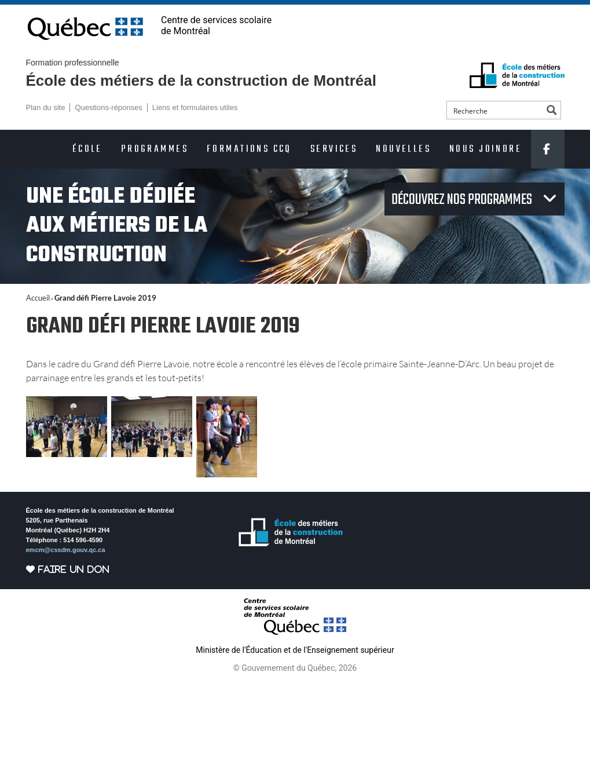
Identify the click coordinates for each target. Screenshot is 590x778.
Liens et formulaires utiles (194, 107)
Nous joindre (485, 149)
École (87, 149)
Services (333, 149)
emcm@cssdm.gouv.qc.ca (65, 549)
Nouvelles (403, 149)
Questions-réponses (108, 107)
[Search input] (495, 110)
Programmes (154, 149)
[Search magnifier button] (551, 110)
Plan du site (45, 107)
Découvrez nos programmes (462, 199)
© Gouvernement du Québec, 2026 (295, 668)
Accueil (38, 297)
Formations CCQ (249, 149)
